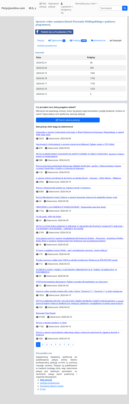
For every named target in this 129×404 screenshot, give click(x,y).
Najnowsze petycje (53, 5)
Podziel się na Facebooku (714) (53, 32)
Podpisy (78, 40)
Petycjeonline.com (13, 8)
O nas (43, 389)
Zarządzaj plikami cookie (51, 386)
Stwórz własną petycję (68, 120)
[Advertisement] (16, 54)
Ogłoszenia (56, 40)
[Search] (110, 8)
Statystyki (116, 40)
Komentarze (98, 40)
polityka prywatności (47, 45)
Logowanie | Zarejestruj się (67, 8)
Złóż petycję (43, 5)
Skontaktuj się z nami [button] (85, 3)
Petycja (40, 40)
